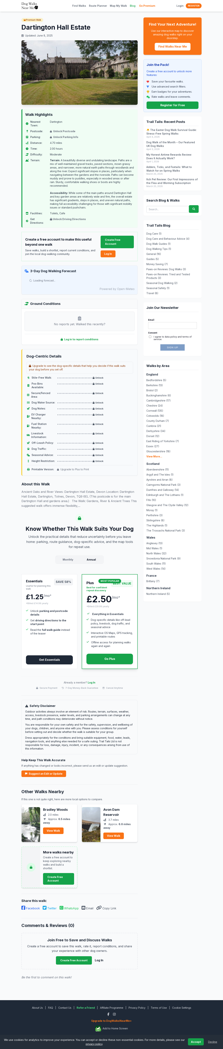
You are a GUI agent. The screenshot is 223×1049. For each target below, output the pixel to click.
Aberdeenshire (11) (157, 469)
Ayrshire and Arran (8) (159, 479)
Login (180, 5)
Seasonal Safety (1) (158, 288)
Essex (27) (152, 446)
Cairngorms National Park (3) (163, 484)
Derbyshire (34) (155, 431)
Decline (212, 1041)
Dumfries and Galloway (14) (162, 489)
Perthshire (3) (154, 515)
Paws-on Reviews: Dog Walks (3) (166, 269)
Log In (108, 253)
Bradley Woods (55, 809)
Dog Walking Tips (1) (158, 248)
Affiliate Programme (111, 1007)
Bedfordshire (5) (156, 380)
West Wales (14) (156, 568)
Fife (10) (151, 500)
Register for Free (172, 105)
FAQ (50, 1007)
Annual (91, 559)
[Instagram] (114, 1014)
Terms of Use (159, 1007)
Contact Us (64, 1007)
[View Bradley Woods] (31, 823)
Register (193, 5)
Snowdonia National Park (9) (163, 558)
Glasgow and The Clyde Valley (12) (167, 505)
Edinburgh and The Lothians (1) (165, 494)
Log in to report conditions (79, 339)
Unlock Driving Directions (68, 219)
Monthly (68, 559)
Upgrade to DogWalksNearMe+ (111, 1020)
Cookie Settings (181, 1007)
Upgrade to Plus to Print (73, 469)
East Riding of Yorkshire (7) (162, 441)
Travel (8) (152, 293)
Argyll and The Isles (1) (160, 474)
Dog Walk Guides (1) (158, 243)
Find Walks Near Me (172, 46)
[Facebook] (108, 1014)
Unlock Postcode (62, 131)
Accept (196, 1041)
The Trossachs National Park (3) (165, 530)
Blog (132, 5)
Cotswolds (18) (155, 415)
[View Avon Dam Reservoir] (91, 823)
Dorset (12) (152, 436)
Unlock (98, 377)
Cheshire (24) (154, 405)
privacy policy (94, 1044)
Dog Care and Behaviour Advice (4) (168, 238)
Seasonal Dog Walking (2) (162, 283)
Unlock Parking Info (64, 137)
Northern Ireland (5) (158, 593)
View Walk (53, 830)
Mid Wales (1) (154, 548)
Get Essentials (49, 660)
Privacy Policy (137, 1007)
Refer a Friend (86, 1007)
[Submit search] (194, 209)
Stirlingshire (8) (155, 520)
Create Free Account (112, 241)
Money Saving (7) (157, 264)
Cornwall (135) (154, 410)
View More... (154, 456)
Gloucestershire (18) (158, 451)
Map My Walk (118, 5)
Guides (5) (152, 259)
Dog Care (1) (154, 233)
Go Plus (109, 659)
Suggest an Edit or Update (43, 773)
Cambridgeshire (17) (158, 400)
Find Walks (79, 5)
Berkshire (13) (154, 385)
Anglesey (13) (154, 543)
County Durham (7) (157, 420)
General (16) (153, 253)
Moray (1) (152, 510)
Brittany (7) (153, 581)
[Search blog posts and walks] (167, 209)
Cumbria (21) (153, 425)
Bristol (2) (152, 390)
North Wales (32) (156, 553)
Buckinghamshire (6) (158, 395)
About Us (37, 1007)
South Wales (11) (156, 563)
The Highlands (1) (156, 525)
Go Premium (147, 5)
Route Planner (98, 5)
